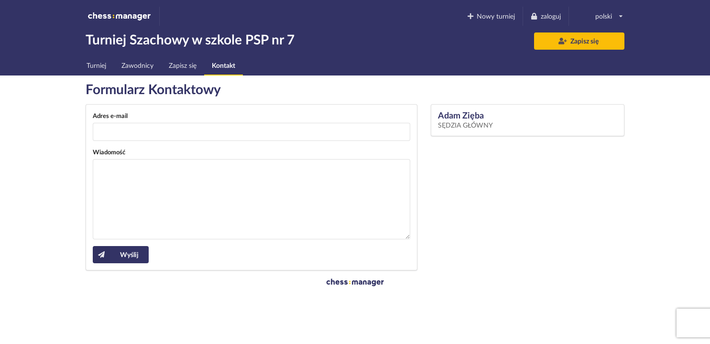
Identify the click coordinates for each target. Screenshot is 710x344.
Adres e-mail (110, 115)
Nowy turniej (490, 16)
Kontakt (223, 65)
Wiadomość (109, 152)
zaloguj (545, 16)
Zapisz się (578, 41)
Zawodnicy (137, 65)
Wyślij (116, 254)
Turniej (96, 65)
